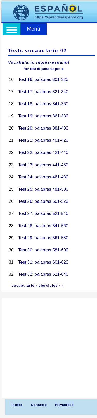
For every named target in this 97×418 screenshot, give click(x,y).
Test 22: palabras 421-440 (43, 152)
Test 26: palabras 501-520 (43, 201)
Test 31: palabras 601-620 (43, 262)
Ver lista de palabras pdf (42, 69)
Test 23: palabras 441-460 (43, 164)
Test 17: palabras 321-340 (43, 91)
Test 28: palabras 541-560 (43, 225)
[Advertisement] (48, 348)
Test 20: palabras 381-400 (43, 128)
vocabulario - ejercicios (35, 285)
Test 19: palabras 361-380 (43, 116)
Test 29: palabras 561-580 (43, 237)
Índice (16, 405)
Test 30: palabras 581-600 (43, 250)
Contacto (39, 405)
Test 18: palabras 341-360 (43, 103)
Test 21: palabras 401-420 (43, 140)
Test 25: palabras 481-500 (43, 189)
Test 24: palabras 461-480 (43, 177)
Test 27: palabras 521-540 (43, 213)
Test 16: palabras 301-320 (43, 79)
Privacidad (64, 405)
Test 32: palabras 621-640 (43, 274)
